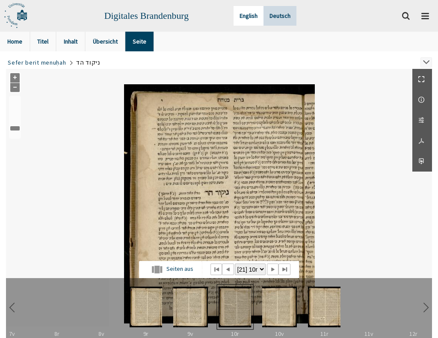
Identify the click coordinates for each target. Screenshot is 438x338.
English (248, 16)
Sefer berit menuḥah (37, 62)
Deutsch (279, 16)
